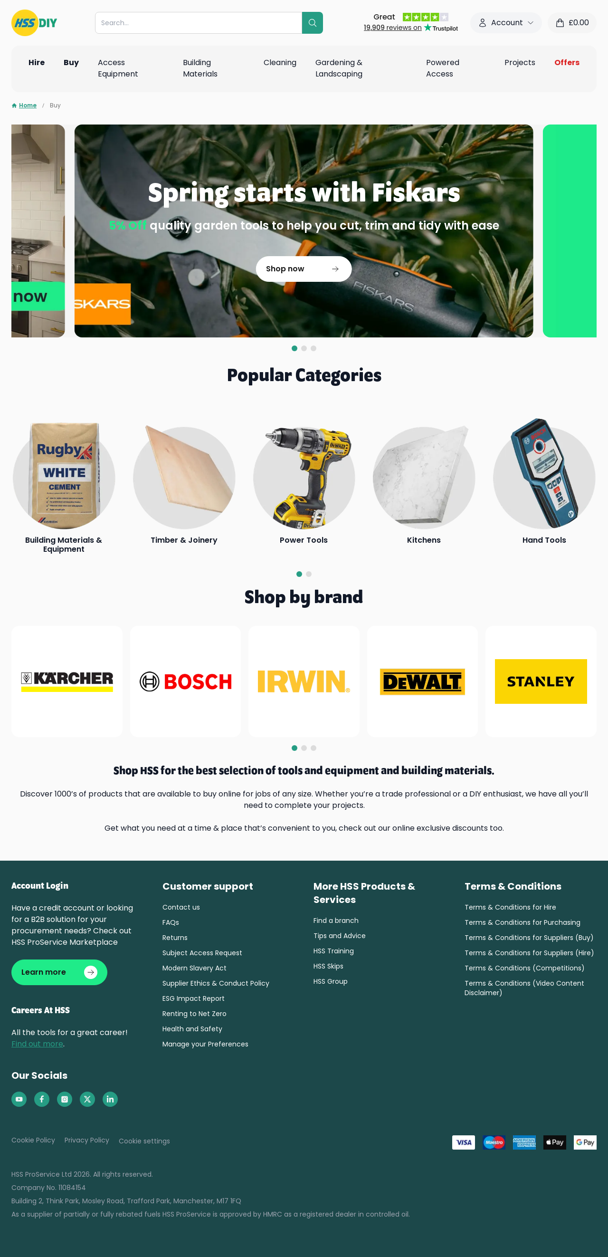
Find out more (37, 1043)
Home (24, 105)
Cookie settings (144, 1141)
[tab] (294, 348)
